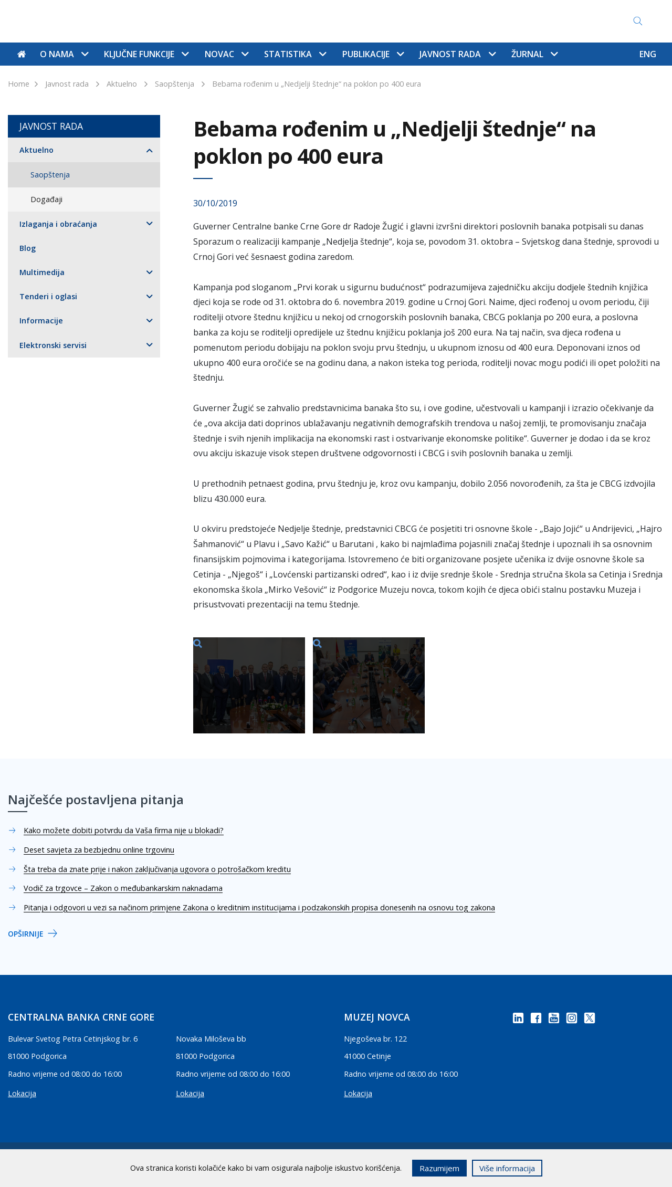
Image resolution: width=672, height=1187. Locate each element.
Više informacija (507, 1168)
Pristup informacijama (436, 21)
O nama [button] (64, 54)
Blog (27, 248)
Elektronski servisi (53, 345)
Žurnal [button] (534, 54)
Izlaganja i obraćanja (58, 224)
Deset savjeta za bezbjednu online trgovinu (99, 850)
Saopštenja (174, 84)
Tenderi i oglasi (48, 296)
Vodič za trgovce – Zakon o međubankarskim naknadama (123, 888)
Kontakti (188, 21)
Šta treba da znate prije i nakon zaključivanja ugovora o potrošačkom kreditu (157, 869)
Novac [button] (226, 54)
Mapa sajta (239, 21)
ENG (647, 54)
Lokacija (22, 1093)
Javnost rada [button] (457, 54)
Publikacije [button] (373, 54)
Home (18, 84)
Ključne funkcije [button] (146, 54)
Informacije (41, 320)
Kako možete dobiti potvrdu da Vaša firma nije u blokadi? (124, 830)
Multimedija (42, 272)
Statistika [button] (295, 54)
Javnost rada (67, 84)
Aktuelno (122, 84)
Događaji (46, 199)
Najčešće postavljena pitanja (327, 21)
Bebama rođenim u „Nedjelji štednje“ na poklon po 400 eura (316, 84)
